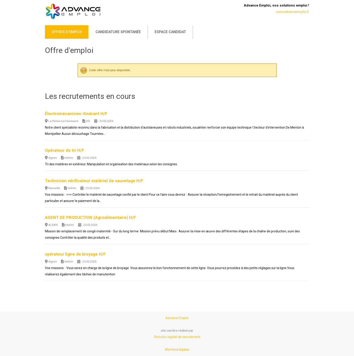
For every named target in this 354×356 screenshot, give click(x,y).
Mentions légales (177, 349)
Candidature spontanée (118, 32)
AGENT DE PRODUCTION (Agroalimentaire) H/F (90, 217)
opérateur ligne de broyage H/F (75, 254)
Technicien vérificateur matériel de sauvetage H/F (94, 180)
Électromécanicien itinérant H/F (76, 113)
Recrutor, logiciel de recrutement (177, 337)
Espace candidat (170, 32)
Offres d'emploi (67, 32)
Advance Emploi (177, 318)
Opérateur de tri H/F (64, 150)
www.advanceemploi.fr (292, 12)
